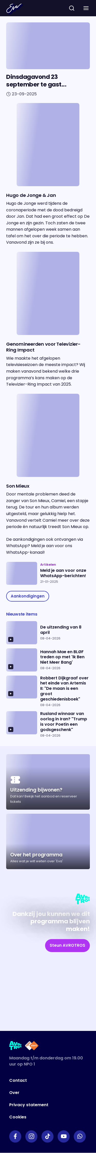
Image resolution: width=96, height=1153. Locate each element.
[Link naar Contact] (39, 1080)
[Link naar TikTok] (47, 1136)
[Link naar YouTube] (64, 1136)
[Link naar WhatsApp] (80, 1136)
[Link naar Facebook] (15, 1136)
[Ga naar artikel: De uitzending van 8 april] (48, 632)
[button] (86, 8)
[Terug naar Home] (14, 9)
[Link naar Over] (39, 1093)
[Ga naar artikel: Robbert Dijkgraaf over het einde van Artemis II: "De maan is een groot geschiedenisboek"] (48, 691)
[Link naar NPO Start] (32, 1046)
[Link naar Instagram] (31, 1136)
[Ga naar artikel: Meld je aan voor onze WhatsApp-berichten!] (48, 573)
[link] (27, 596)
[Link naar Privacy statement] (39, 1105)
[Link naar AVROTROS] (15, 1046)
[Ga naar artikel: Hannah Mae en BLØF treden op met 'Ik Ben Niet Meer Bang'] (48, 660)
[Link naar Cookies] (39, 1117)
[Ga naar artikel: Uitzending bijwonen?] (48, 782)
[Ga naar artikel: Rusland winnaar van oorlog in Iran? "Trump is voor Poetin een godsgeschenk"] (48, 724)
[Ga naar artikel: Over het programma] (48, 841)
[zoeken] (72, 8)
